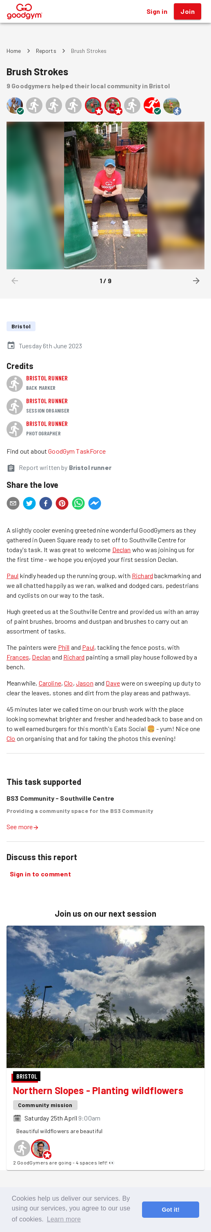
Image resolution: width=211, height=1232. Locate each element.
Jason (84, 683)
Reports (46, 50)
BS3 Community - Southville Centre (60, 798)
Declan (121, 549)
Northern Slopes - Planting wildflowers (98, 1090)
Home (14, 50)
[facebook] (45, 504)
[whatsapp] (78, 504)
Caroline (50, 683)
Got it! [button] (170, 1209)
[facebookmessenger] (94, 504)
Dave (113, 683)
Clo (68, 683)
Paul (13, 575)
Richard (142, 575)
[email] (13, 504)
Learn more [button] (64, 1219)
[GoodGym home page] (25, 10)
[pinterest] (62, 504)
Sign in (157, 11)
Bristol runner (47, 378)
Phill (64, 647)
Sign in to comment (40, 874)
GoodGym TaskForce (77, 451)
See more (23, 826)
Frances (18, 657)
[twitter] (29, 504)
